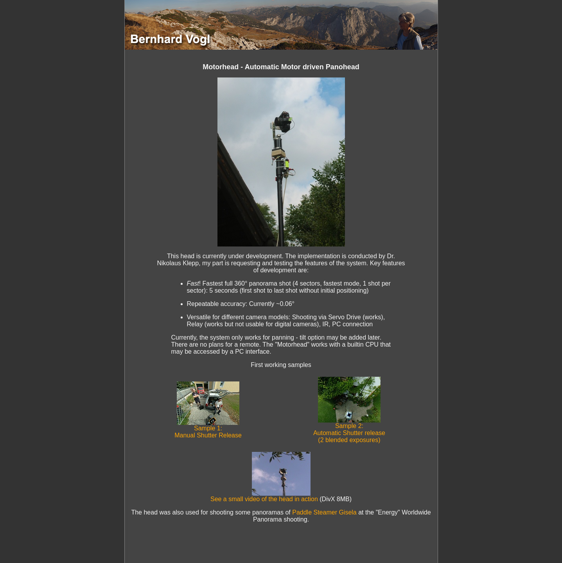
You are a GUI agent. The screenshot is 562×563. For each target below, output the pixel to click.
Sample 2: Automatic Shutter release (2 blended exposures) (349, 430)
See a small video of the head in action (264, 496)
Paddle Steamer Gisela (324, 512)
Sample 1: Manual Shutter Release (208, 429)
